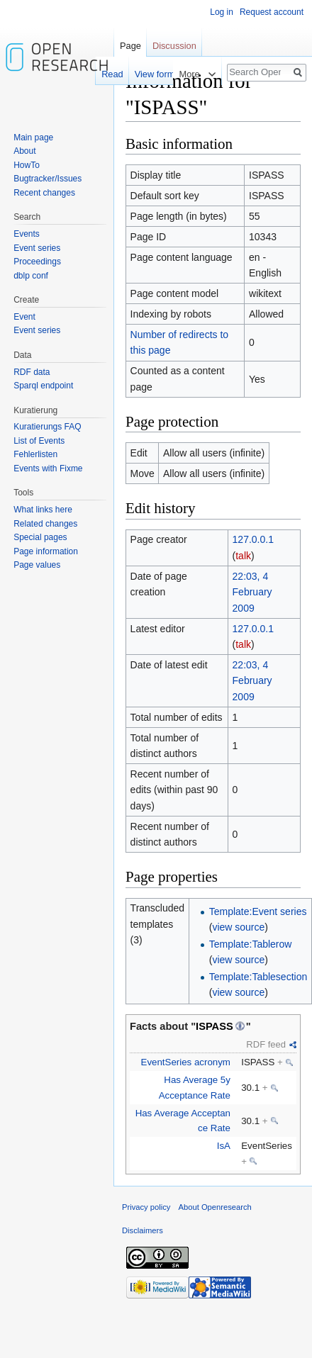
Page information (45, 551)
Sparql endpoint (43, 386)
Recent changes (44, 193)
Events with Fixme (47, 468)
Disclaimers (142, 1230)
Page (130, 45)
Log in (221, 12)
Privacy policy (146, 1207)
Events (26, 234)
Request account (271, 12)
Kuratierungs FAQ (47, 427)
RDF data (31, 372)
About (24, 151)
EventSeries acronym (185, 1062)
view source (238, 927)
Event (24, 317)
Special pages (40, 537)
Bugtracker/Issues (47, 179)
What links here (42, 510)
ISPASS (214, 1026)
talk (243, 555)
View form (146, 74)
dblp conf (30, 276)
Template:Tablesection (258, 976)
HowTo (26, 165)
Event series (36, 248)
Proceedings (37, 261)
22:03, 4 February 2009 (252, 592)
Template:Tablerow (250, 944)
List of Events (39, 441)
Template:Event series (258, 911)
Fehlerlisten (35, 454)
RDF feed (266, 1044)
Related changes (45, 524)
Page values (36, 565)
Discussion (174, 45)
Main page (33, 137)
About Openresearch (215, 1207)
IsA (223, 1145)
